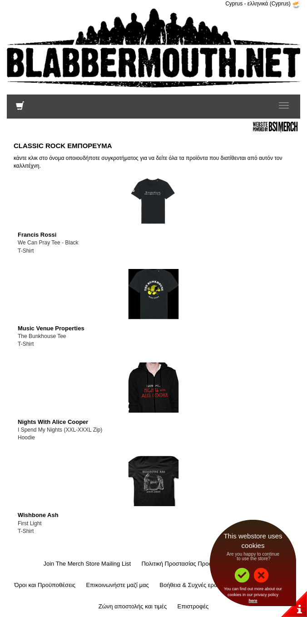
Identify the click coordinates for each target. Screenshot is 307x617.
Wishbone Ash (38, 515)
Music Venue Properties (51, 328)
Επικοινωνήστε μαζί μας (117, 585)
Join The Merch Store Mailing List (87, 563)
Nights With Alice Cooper (53, 421)
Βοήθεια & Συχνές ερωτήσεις (196, 585)
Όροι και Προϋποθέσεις (44, 585)
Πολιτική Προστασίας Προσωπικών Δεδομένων (202, 563)
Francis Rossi (37, 234)
